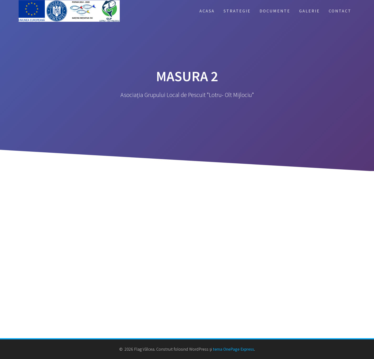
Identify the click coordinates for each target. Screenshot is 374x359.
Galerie (309, 11)
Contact (340, 11)
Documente (275, 11)
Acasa (207, 11)
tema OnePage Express (233, 349)
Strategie (237, 11)
